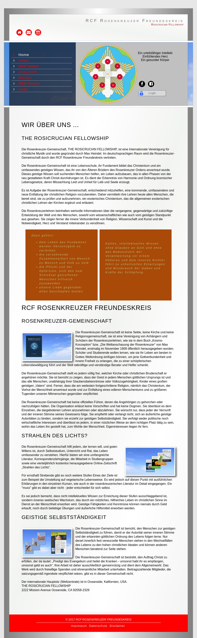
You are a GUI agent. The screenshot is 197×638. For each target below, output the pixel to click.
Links (24, 89)
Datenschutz (98, 625)
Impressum (79, 625)
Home (24, 55)
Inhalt (24, 60)
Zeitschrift (28, 72)
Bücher (25, 78)
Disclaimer (117, 625)
